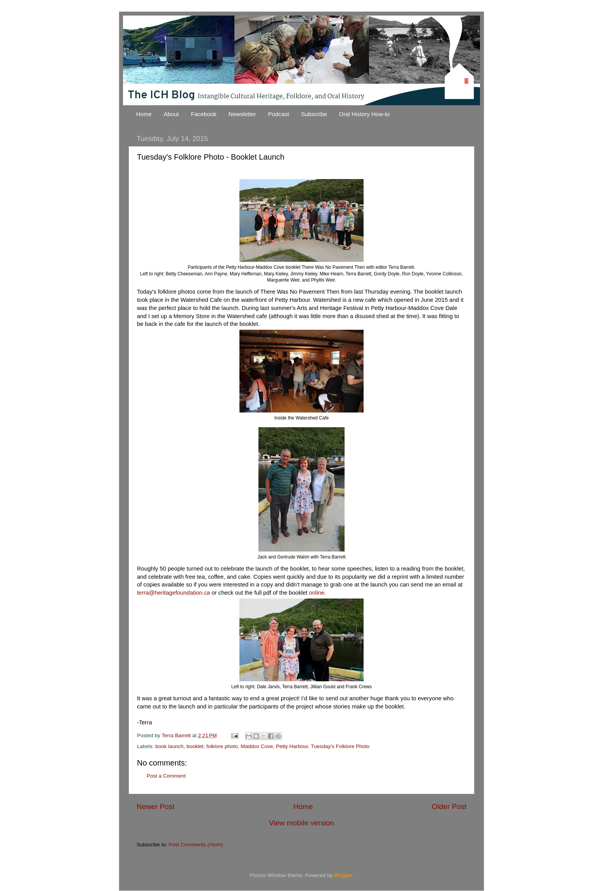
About (171, 114)
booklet (195, 746)
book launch (169, 746)
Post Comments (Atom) (196, 844)
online (316, 593)
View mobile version (301, 823)
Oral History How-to (364, 114)
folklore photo (222, 746)
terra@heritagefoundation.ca (173, 593)
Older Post (449, 806)
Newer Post (156, 806)
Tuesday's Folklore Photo (340, 746)
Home (144, 114)
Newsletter (242, 114)
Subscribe (314, 114)
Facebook (204, 114)
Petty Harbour (292, 746)
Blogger (343, 875)
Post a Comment (166, 776)
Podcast (278, 114)
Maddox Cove (257, 746)
